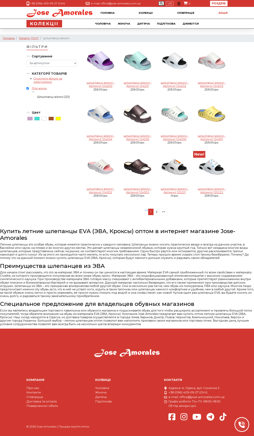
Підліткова (166, 23)
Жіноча (124, 23)
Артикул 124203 (211, 86)
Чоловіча (103, 23)
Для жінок (39, 88)
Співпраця (185, 12)
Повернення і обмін (42, 406)
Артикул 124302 (100, 192)
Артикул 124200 (100, 86)
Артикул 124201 (137, 86)
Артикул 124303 (137, 192)
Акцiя (223, 12)
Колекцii (146, 12)
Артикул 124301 (211, 139)
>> (163, 211)
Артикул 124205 (137, 139)
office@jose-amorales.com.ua (120, 3)
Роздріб (219, 3)
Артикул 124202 (174, 86)
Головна (108, 12)
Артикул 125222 (211, 192)
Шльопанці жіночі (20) (53, 97)
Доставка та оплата (41, 401)
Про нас (32, 388)
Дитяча (143, 23)
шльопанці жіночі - (100, 82)
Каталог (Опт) (29, 38)
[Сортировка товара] (51, 63)
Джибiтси (191, 23)
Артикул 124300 (174, 139)
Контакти (33, 392)
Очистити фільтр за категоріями (48, 80)
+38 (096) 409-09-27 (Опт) (47, 3)
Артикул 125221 (175, 192)
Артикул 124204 (100, 139)
